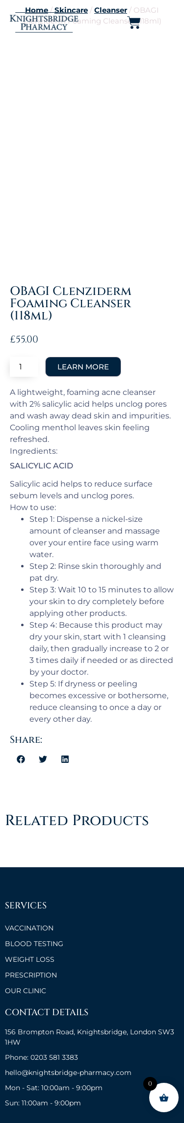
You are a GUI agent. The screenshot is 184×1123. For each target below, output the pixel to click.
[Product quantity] (24, 367)
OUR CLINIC (25, 990)
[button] (21, 759)
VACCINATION (29, 928)
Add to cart (83, 367)
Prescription (31, 975)
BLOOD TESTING (34, 943)
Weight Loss (29, 959)
